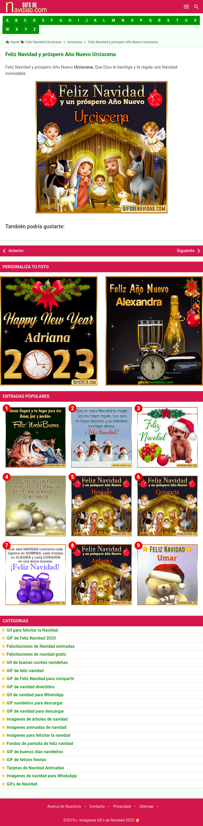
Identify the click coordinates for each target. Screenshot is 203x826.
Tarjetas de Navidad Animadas (35, 767)
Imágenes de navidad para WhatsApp (42, 775)
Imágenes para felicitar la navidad (38, 735)
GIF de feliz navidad (25, 670)
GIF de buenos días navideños (35, 751)
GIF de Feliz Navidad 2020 (31, 638)
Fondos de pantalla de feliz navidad (40, 743)
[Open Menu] (186, 6)
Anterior (16, 250)
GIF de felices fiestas (26, 759)
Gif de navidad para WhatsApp (35, 694)
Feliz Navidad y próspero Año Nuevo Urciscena (60, 54)
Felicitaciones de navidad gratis (36, 654)
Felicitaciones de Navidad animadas (41, 646)
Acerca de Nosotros (64, 806)
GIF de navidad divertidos (30, 686)
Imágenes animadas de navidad (36, 727)
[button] (7, 20)
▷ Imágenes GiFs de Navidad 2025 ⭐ (108, 820)
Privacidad (122, 806)
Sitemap (147, 806)
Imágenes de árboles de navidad (37, 719)
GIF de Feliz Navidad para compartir (40, 678)
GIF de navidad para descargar (35, 711)
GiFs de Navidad (22, 784)
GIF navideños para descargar (35, 703)
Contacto (97, 806)
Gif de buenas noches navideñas (37, 662)
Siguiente (186, 250)
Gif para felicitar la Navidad (32, 630)
